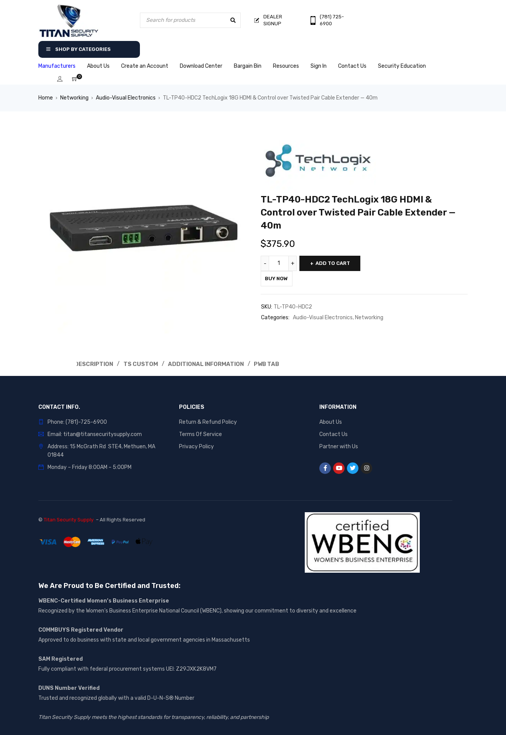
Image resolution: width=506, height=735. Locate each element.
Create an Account (144, 66)
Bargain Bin (247, 66)
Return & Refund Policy (208, 421)
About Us (98, 66)
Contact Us (352, 66)
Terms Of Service (200, 434)
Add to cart (338, 263)
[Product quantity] (280, 263)
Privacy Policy (196, 446)
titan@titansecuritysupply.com (102, 434)
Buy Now (280, 278)
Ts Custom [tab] (144, 364)
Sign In (318, 66)
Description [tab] (95, 364)
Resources (286, 66)
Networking (74, 98)
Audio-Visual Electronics (126, 98)
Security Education (402, 66)
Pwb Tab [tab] (273, 364)
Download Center (201, 66)
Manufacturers (57, 66)
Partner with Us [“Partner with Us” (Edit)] (338, 446)
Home (45, 98)
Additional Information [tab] (211, 364)
